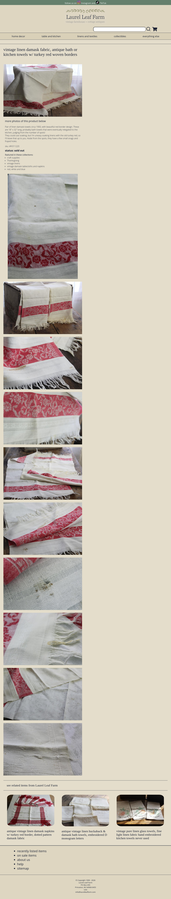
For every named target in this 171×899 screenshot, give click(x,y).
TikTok (103, 3)
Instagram (86, 3)
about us (23, 859)
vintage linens (13, 163)
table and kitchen (51, 36)
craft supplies (13, 157)
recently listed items (31, 851)
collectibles (120, 36)
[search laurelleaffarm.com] (149, 29)
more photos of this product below (25, 121)
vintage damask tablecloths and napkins (26, 166)
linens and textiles (87, 36)
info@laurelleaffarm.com (85, 892)
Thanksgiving (13, 160)
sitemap (23, 868)
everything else (151, 36)
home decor (18, 36)
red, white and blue (16, 169)
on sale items (27, 855)
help (20, 864)
